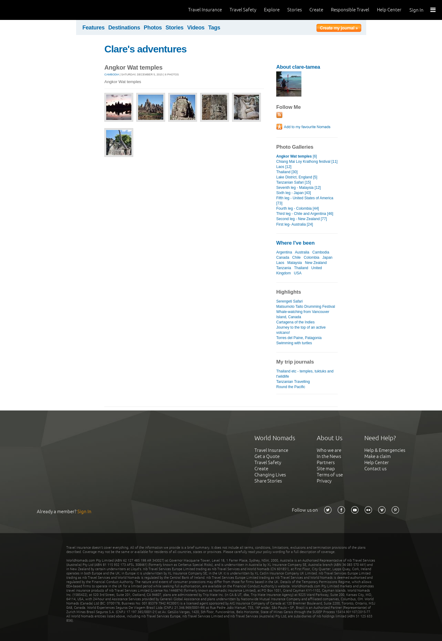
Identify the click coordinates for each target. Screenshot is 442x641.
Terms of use (330, 474)
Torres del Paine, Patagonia (299, 338)
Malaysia (294, 263)
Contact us (375, 468)
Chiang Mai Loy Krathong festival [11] (307, 161)
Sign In (416, 10)
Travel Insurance (205, 9)
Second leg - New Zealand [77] (301, 219)
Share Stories (268, 480)
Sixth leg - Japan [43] (293, 193)
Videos (196, 28)
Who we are (329, 450)
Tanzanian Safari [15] (293, 182)
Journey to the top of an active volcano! (301, 330)
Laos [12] (283, 167)
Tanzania (283, 268)
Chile (296, 257)
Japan (327, 257)
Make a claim (377, 456)
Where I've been (295, 243)
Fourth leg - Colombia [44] (297, 208)
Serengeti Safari (289, 301)
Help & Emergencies (384, 450)
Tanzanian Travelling (293, 382)
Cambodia (111, 74)
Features (94, 28)
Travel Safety (243, 9)
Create (316, 9)
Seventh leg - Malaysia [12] (298, 187)
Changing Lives (270, 474)
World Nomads (32, 10)
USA (297, 273)
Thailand (301, 268)
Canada (282, 257)
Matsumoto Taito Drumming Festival (305, 306)
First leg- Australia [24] (294, 224)
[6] (296, 156)
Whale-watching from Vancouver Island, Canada (302, 314)
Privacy (324, 480)
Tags (214, 28)
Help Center (389, 9)
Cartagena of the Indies (295, 322)
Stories (294, 9)
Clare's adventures (145, 49)
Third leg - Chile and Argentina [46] (304, 214)
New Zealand (316, 263)
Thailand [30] (286, 172)
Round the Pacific (290, 387)
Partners (326, 462)
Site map (326, 468)
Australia (302, 252)
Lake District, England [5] (296, 177)
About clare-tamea (298, 67)
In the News (329, 456)
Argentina (284, 252)
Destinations (124, 28)
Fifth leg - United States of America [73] (304, 200)
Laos (280, 263)
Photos (153, 28)
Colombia (312, 257)
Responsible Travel (350, 9)
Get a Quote (267, 456)
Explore (272, 9)
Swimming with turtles (294, 343)
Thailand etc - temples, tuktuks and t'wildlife (304, 374)
